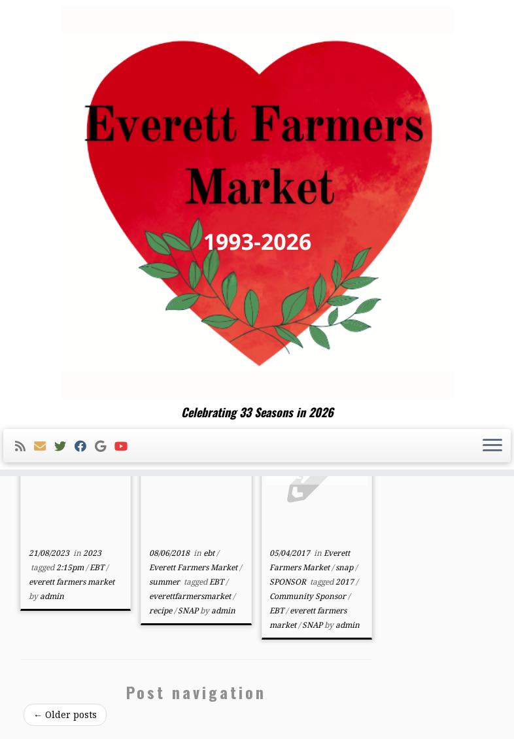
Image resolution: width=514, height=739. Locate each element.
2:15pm (71, 567)
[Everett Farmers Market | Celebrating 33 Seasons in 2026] (257, 203)
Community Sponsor (308, 596)
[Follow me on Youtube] (125, 446)
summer (165, 582)
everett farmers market (71, 582)
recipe (161, 610)
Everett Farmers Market (194, 567)
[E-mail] (44, 446)
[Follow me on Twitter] (64, 446)
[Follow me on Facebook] (85, 446)
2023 (92, 553)
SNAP (189, 610)
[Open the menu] (492, 446)
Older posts (65, 715)
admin (52, 596)
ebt (209, 553)
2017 (345, 582)
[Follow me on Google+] (104, 446)
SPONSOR (288, 582)
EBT (98, 567)
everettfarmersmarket (191, 596)
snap (345, 567)
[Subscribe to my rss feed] (24, 446)
